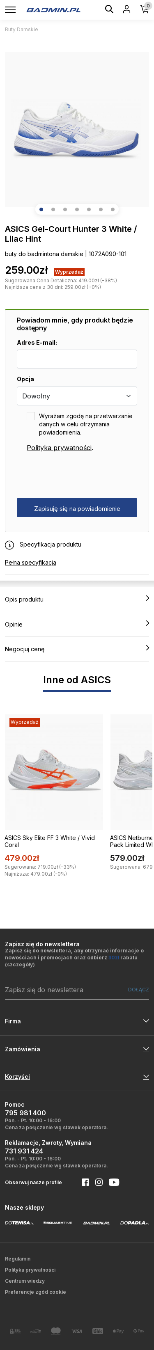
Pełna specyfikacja (30, 562)
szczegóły (20, 964)
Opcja (25, 378)
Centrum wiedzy (25, 1281)
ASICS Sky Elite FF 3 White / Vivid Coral (50, 841)
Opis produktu (77, 599)
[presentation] (79, 476)
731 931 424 (24, 1151)
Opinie (77, 624)
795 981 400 (25, 1113)
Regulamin (17, 1259)
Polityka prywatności (59, 448)
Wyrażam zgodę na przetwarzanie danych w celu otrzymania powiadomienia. (86, 424)
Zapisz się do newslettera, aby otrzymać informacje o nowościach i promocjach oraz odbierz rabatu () (74, 957)
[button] (41, 209)
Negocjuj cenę (77, 648)
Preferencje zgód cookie (35, 1292)
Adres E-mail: (37, 342)
